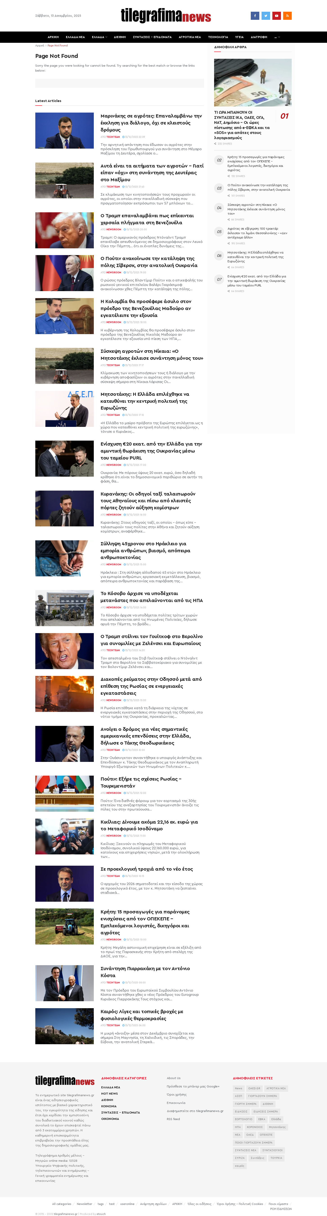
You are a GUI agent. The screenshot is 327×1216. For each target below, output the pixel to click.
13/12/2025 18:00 (135, 322)
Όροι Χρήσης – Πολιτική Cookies (240, 1203)
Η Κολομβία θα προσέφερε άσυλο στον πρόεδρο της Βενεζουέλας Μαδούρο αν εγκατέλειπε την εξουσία (146, 308)
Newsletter (84, 1203)
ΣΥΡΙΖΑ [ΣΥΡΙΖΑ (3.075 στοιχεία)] (240, 1158)
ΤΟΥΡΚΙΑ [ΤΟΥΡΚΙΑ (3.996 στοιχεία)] (276, 1158)
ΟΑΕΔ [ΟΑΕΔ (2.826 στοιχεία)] (250, 1135)
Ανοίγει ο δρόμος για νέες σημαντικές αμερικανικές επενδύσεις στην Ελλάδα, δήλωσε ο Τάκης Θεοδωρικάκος (146, 736)
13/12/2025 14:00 (135, 607)
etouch (101, 1214)
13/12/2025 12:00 (133, 750)
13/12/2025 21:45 (133, 187)
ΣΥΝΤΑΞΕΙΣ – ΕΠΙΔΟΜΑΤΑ (152, 37)
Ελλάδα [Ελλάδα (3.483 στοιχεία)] (276, 1119)
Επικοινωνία (176, 1103)
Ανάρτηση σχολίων (153, 1203)
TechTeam (113, 137)
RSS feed (173, 1119)
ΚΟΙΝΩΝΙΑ (108, 1106)
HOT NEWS (109, 1093)
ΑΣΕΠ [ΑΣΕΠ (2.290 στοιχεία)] (238, 1096)
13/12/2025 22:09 (133, 137)
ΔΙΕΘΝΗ (120, 37)
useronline (127, 1203)
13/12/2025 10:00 (135, 939)
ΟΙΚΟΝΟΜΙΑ (110, 1119)
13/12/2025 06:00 (134, 1025)
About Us (174, 1078)
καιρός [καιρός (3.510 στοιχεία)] (239, 1166)
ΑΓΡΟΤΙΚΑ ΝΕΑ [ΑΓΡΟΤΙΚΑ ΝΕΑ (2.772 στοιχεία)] (276, 1088)
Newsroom (113, 229)
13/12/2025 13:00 (135, 700)
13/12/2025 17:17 (133, 365)
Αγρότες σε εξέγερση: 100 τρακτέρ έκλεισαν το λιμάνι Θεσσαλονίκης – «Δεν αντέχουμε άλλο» (257, 233)
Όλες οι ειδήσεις (199, 1203)
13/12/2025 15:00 (135, 564)
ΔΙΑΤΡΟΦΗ (259, 37)
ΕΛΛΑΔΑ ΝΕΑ (75, 37)
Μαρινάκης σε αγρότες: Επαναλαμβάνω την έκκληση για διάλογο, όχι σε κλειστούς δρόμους (151, 122)
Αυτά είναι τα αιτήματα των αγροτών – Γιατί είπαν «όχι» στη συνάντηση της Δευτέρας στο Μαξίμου (152, 172)
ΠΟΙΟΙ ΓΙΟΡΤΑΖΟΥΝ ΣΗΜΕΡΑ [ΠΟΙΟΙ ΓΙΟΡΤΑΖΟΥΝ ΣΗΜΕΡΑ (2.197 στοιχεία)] (254, 1142)
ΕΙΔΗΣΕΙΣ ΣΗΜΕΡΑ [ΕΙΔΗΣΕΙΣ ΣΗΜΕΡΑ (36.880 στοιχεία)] (266, 1111)
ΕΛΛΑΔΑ (98, 37)
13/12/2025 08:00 (134, 982)
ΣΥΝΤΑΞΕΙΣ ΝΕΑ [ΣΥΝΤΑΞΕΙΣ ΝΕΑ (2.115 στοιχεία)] (245, 1150)
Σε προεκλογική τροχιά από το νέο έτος (147, 869)
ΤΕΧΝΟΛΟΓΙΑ (218, 37)
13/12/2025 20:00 (135, 229)
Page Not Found (58, 45)
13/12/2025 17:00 (135, 465)
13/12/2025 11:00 (135, 836)
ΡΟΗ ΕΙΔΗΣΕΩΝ (281, 1208)
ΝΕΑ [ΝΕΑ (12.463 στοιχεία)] (237, 1135)
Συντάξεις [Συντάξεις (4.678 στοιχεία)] (257, 1158)
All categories (61, 1203)
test (112, 1203)
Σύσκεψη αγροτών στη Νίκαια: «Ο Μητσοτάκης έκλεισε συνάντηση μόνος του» (256, 209)
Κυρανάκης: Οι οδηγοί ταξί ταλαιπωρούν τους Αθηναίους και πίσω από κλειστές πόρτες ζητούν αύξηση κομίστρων (148, 500)
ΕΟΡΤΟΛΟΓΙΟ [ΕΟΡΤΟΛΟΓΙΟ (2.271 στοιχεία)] (243, 1119)
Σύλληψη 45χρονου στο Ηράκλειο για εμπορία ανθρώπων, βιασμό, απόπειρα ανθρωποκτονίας (145, 550)
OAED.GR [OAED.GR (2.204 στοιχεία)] (254, 1088)
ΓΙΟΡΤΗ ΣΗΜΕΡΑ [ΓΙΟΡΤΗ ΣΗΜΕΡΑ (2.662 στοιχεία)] (246, 1104)
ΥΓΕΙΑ (239, 37)
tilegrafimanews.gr (65, 1214)
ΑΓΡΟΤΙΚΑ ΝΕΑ (190, 37)
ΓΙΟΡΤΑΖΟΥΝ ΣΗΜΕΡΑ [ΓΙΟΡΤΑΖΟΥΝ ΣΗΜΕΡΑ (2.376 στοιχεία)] (262, 1096)
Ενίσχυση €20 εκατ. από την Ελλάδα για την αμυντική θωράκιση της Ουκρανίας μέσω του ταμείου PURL (151, 451)
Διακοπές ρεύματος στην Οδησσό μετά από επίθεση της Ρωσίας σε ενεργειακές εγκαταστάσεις (151, 686)
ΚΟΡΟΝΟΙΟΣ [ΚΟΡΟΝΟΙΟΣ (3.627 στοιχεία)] (255, 1127)
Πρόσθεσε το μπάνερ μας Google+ (193, 1086)
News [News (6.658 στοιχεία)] (238, 1088)
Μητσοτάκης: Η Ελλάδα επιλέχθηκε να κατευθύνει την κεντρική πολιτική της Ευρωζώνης (145, 401)
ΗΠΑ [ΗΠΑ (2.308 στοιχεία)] (238, 1127)
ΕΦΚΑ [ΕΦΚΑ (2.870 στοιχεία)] (261, 1119)
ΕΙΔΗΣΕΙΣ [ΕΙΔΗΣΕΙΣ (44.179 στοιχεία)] (241, 1111)
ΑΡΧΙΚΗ (53, 37)
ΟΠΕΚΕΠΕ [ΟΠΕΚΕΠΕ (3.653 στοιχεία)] (266, 1135)
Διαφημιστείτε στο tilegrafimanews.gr (195, 1111)
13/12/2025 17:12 (133, 415)
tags (101, 1203)
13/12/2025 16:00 (135, 515)
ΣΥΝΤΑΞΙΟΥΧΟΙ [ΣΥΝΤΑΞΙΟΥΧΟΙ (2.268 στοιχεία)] (272, 1150)
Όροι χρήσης (177, 1094)
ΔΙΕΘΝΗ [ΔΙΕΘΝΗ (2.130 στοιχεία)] (268, 1104)
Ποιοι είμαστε (278, 1203)
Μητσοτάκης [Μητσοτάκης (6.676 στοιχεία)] (277, 1127)
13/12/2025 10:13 (133, 876)
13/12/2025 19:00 (135, 272)
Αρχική (39, 45)
